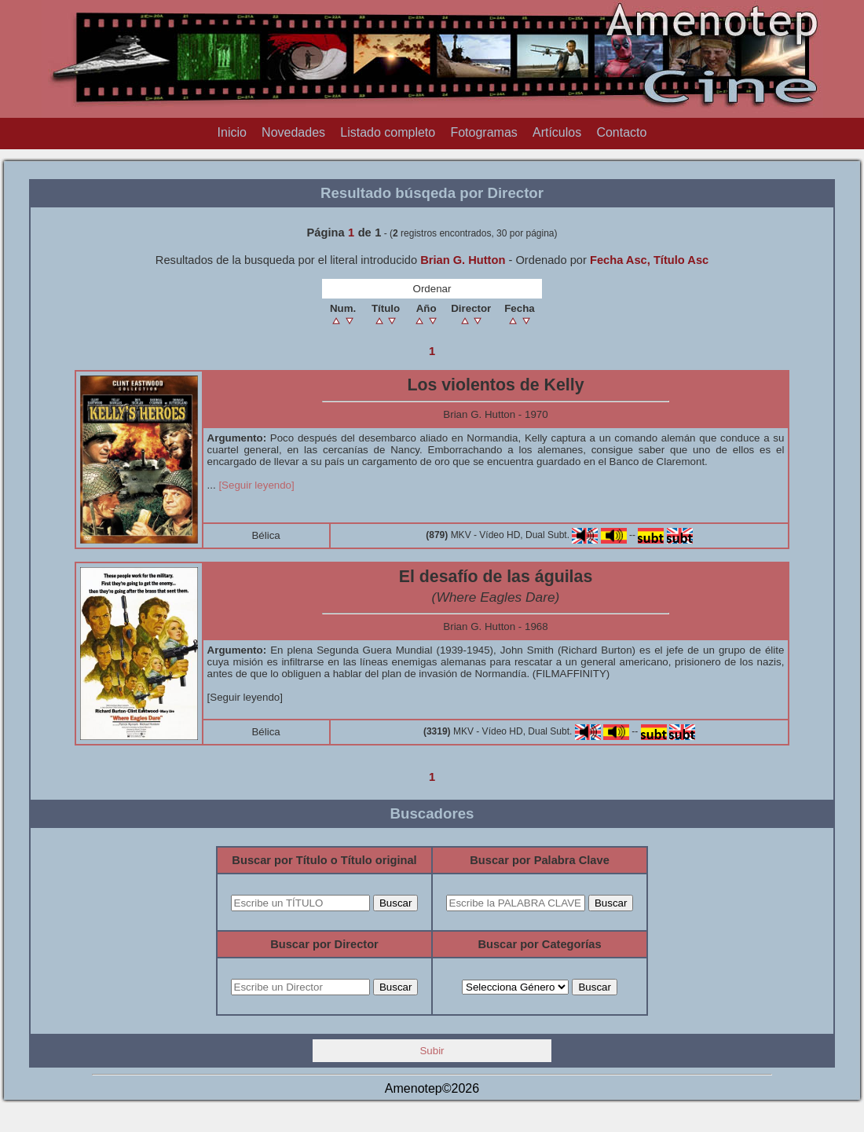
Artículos (557, 132)
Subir (431, 1051)
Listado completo (387, 132)
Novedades (293, 132)
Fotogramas (483, 132)
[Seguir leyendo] (256, 485)
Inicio (232, 132)
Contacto (621, 132)
